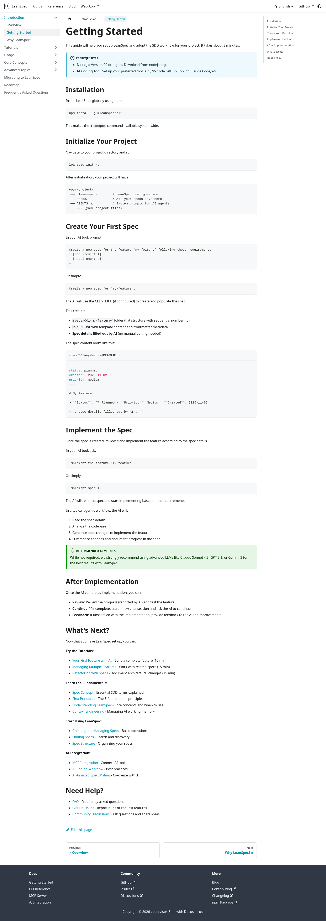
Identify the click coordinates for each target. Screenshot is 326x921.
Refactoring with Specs (90, 673)
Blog (71, 6)
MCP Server (38, 895)
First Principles (83, 698)
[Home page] (70, 19)
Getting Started (41, 882)
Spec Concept (83, 692)
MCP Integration (85, 762)
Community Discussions (91, 814)
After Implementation (280, 45)
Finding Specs (83, 737)
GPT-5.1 (216, 557)
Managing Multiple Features (94, 667)
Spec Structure (83, 743)
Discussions (132, 895)
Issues (127, 889)
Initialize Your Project (280, 27)
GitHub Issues (83, 808)
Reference (55, 6)
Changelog (222, 895)
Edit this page (79, 829)
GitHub (306, 6)
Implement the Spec (279, 39)
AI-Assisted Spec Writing (91, 775)
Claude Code (200, 71)
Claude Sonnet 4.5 (194, 557)
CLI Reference (40, 889)
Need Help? (274, 57)
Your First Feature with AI (92, 660)
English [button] (281, 6)
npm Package (224, 902)
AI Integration (40, 902)
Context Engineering (88, 711)
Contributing (224, 889)
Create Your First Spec (280, 33)
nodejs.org (157, 64)
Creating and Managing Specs (95, 730)
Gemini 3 (235, 557)
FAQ (75, 801)
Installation (274, 21)
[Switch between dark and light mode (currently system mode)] (319, 6)
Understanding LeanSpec (92, 705)
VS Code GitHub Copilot (170, 71)
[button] (31, 17)
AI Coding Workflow (87, 769)
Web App (90, 6)
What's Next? (275, 51)
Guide (37, 6)
